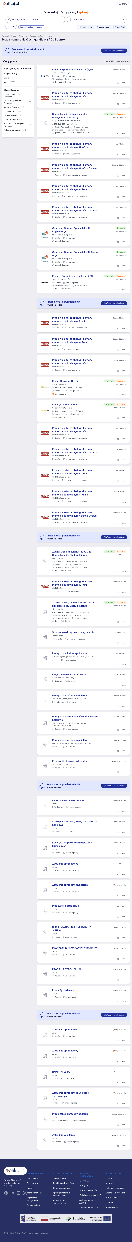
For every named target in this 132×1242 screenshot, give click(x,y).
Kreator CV (84, 1181)
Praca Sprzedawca (63, 990)
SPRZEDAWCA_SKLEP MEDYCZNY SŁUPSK (71, 929)
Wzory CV (83, 1185)
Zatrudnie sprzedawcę (65, 1050)
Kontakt (109, 1183)
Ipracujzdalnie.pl (58, 73)
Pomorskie (23, 36)
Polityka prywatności (115, 1188)
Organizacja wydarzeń (115, 1193)
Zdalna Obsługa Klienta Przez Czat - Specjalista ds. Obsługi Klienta (73, 553)
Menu (123, 4)
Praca (13, 36)
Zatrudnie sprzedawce (65, 1029)
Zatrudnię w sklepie (63, 1135)
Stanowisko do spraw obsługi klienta (73, 632)
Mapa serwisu (112, 1207)
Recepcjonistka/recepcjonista (69, 653)
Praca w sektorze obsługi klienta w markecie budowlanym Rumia (72, 319)
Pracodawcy (32, 1183)
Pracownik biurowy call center (69, 761)
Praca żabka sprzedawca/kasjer (70, 1113)
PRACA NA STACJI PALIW (66, 969)
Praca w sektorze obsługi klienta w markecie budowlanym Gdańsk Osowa (74, 166)
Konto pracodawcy (61, 1188)
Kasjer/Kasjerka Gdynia (65, 381)
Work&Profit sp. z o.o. (61, 100)
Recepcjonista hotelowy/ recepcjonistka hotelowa (75, 718)
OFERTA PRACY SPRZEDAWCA (69, 800)
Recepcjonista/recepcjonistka (69, 695)
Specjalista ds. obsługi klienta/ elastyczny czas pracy (69, 116)
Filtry (11, 27)
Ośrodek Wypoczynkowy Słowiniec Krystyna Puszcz (73, 657)
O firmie (109, 1178)
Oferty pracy (32, 1178)
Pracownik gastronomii (65, 905)
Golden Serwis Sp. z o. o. (62, 384)
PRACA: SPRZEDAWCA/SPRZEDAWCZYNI (75, 948)
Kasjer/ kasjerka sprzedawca (69, 674)
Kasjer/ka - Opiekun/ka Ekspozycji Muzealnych (72, 844)
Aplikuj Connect (112, 1197)
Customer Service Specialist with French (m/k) (75, 254)
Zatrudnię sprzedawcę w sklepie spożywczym (71, 1094)
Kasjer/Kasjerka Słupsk (65, 404)
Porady (30, 1188)
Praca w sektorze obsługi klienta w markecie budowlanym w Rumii (72, 188)
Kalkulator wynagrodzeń (90, 1195)
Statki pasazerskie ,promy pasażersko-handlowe (74, 823)
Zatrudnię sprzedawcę (65, 863)
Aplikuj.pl (5, 36)
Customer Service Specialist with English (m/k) (71, 230)
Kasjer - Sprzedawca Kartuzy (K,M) (72, 69)
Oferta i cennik (59, 1178)
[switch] (114, 51)
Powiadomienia (33, 1205)
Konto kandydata (34, 1193)
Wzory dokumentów (88, 1190)
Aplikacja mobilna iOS (88, 1207)
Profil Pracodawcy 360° (64, 1183)
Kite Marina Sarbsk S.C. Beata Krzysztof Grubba (71, 743)
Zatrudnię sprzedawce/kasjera (70, 884)
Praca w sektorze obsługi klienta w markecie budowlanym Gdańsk (72, 95)
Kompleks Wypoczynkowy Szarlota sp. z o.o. (70, 699)
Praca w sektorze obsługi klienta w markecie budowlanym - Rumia (72, 493)
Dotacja (109, 1202)
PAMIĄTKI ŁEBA (61, 1071)
